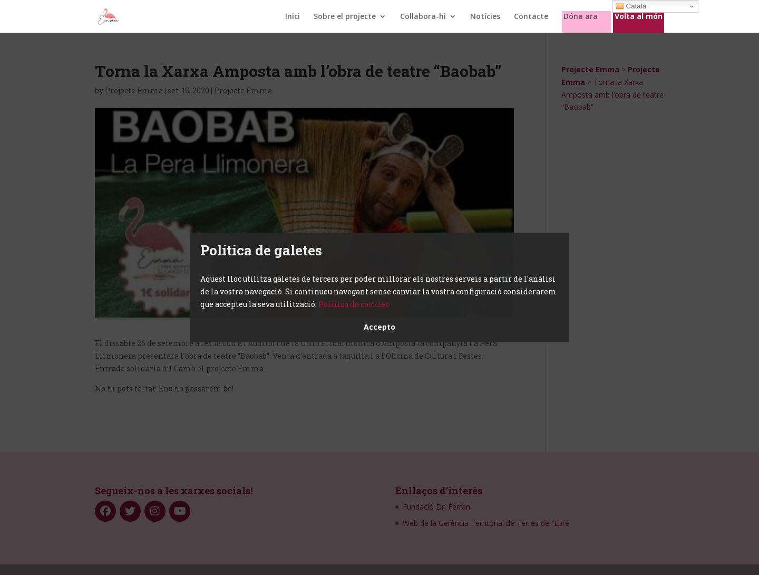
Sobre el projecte (345, 17)
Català (631, 6)
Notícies (485, 17)
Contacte (531, 17)
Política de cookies (353, 304)
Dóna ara (580, 17)
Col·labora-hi (423, 17)
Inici (292, 17)
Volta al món (639, 17)
